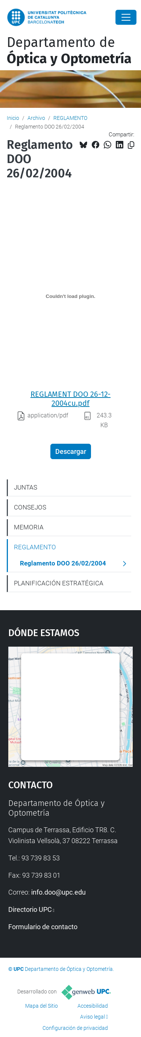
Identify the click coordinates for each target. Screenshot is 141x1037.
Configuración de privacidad (75, 1028)
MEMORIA (29, 527)
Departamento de (69, 50)
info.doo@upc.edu (58, 892)
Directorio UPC (30, 909)
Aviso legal (92, 1017)
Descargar (70, 451)
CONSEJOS (30, 507)
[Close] (125, 17)
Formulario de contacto (42, 927)
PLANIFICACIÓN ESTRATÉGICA (58, 583)
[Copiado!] (131, 145)
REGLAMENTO (70, 118)
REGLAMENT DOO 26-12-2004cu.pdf (70, 399)
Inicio (13, 118)
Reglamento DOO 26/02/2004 (63, 563)
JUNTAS (25, 487)
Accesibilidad (92, 1006)
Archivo (36, 118)
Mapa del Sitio (41, 1006)
